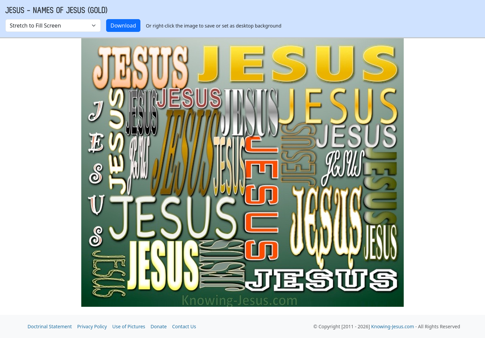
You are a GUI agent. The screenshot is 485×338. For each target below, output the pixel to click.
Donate (158, 326)
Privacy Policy (92, 326)
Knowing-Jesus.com (392, 326)
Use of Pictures (128, 326)
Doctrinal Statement (50, 326)
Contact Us (184, 326)
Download (123, 25)
